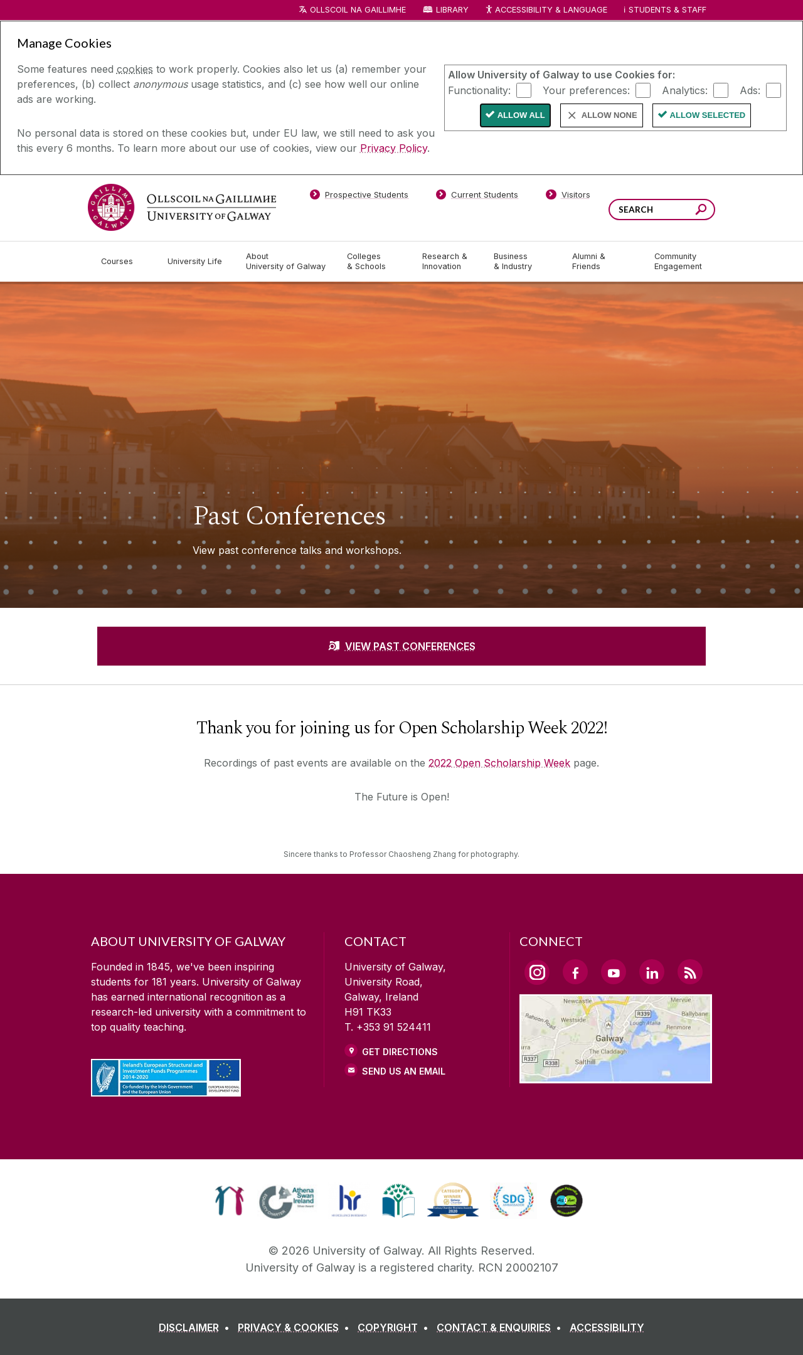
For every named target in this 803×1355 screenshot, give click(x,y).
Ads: (750, 89)
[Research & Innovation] (448, 262)
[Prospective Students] (358, 197)
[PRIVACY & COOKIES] (296, 1327)
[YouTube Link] (613, 971)
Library (452, 9)
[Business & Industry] (522, 262)
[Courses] (124, 262)
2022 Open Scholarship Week (499, 763)
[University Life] (196, 262)
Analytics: (685, 89)
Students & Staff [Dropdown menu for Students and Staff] (667, 9)
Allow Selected (708, 115)
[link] (229, 1201)
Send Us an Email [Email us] (403, 1071)
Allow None (609, 115)
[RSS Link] (690, 971)
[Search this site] (701, 211)
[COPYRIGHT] (395, 1327)
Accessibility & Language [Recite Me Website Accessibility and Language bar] (546, 10)
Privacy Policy (393, 148)
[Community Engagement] (678, 262)
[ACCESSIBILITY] (607, 1327)
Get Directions (400, 1051)
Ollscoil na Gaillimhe (358, 9)
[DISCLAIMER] (197, 1327)
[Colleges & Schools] (374, 262)
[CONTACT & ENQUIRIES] (501, 1327)
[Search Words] (662, 209)
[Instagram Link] (537, 972)
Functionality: (479, 89)
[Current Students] (477, 197)
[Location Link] (615, 1076)
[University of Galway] (182, 207)
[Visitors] (568, 197)
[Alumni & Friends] (603, 262)
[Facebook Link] (575, 971)
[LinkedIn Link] (651, 971)
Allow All (521, 115)
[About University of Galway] (286, 262)
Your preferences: (586, 89)
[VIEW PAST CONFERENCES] (401, 646)
